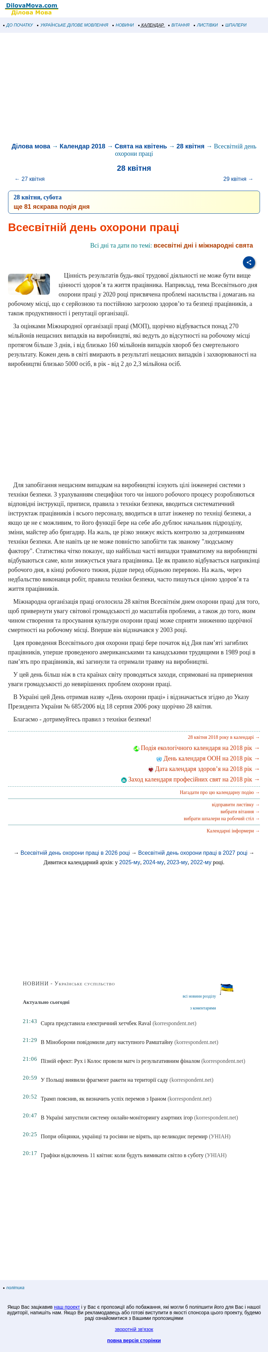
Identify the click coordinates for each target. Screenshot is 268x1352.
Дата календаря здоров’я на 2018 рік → (204, 768)
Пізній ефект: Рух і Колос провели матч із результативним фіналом (120, 1061)
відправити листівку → (236, 804)
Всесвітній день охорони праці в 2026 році (75, 853)
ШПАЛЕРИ (234, 25)
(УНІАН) (220, 1136)
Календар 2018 (82, 146)
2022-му (201, 862)
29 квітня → (238, 179)
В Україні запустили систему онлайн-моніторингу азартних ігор (117, 1117)
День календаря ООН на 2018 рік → (208, 758)
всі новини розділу (199, 996)
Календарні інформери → (233, 830)
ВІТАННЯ (179, 25)
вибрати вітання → (240, 811)
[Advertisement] (134, 89)
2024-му (153, 862)
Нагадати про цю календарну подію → (220, 792)
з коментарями (203, 1008)
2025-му (129, 862)
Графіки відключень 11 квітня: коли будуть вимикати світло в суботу (122, 1155)
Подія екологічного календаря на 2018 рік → (197, 747)
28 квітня (190, 146)
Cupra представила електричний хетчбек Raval (96, 1023)
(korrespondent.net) (174, 1023)
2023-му (177, 862)
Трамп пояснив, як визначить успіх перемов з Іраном (103, 1099)
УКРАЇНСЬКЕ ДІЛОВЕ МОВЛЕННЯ (72, 25)
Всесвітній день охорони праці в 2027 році (192, 853)
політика (13, 1287)
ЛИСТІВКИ (206, 25)
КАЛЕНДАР (151, 25)
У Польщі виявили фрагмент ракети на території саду (104, 1080)
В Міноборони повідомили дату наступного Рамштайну (107, 1042)
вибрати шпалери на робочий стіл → (222, 818)
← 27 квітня (29, 179)
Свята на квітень (141, 146)
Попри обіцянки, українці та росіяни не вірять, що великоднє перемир (124, 1136)
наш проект (67, 1307)
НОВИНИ (123, 25)
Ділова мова (31, 146)
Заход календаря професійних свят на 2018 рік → (190, 779)
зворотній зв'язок (134, 1329)
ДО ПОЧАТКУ (18, 25)
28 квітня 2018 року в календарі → (224, 737)
